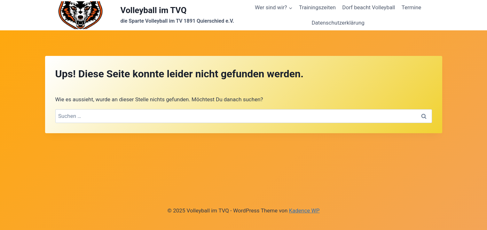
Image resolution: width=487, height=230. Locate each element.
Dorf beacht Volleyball (368, 7)
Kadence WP (304, 210)
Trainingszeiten (317, 7)
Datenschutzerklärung (337, 22)
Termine (411, 7)
